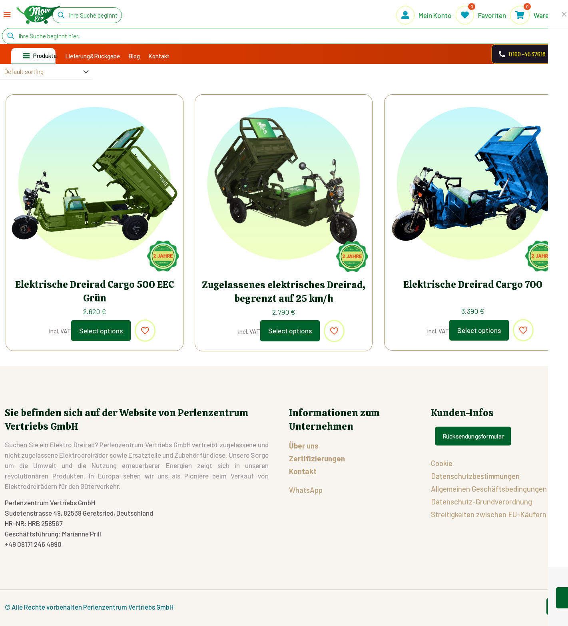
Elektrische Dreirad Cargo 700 (472, 284)
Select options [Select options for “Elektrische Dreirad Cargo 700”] (479, 330)
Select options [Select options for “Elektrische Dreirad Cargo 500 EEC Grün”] (101, 331)
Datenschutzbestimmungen (475, 475)
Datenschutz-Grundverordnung (481, 501)
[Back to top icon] (554, 606)
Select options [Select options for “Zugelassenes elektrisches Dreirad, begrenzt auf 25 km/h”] (290, 331)
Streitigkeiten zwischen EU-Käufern (488, 514)
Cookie (441, 463)
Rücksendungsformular (473, 436)
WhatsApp (306, 489)
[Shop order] (46, 72)
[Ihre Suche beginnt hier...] (87, 15)
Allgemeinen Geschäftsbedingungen (489, 488)
